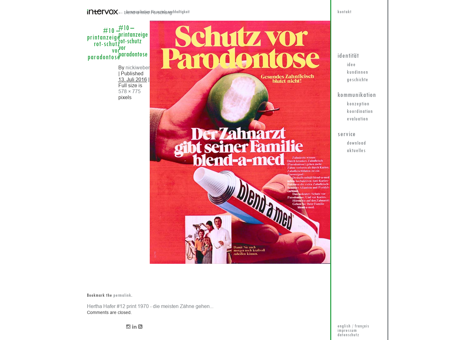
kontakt (344, 12)
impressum (347, 331)
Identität (348, 56)
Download (356, 143)
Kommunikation (356, 95)
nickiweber (138, 67)
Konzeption (358, 104)
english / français (353, 326)
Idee (351, 65)
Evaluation (357, 119)
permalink (122, 296)
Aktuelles (356, 151)
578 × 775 (129, 91)
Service (346, 134)
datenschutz (348, 335)
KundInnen (357, 72)
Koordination (360, 111)
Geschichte (357, 80)
